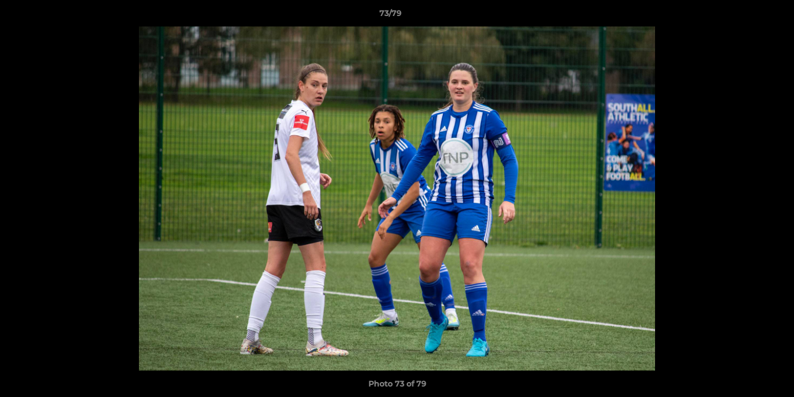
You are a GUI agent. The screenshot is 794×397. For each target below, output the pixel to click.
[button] (747, 16)
